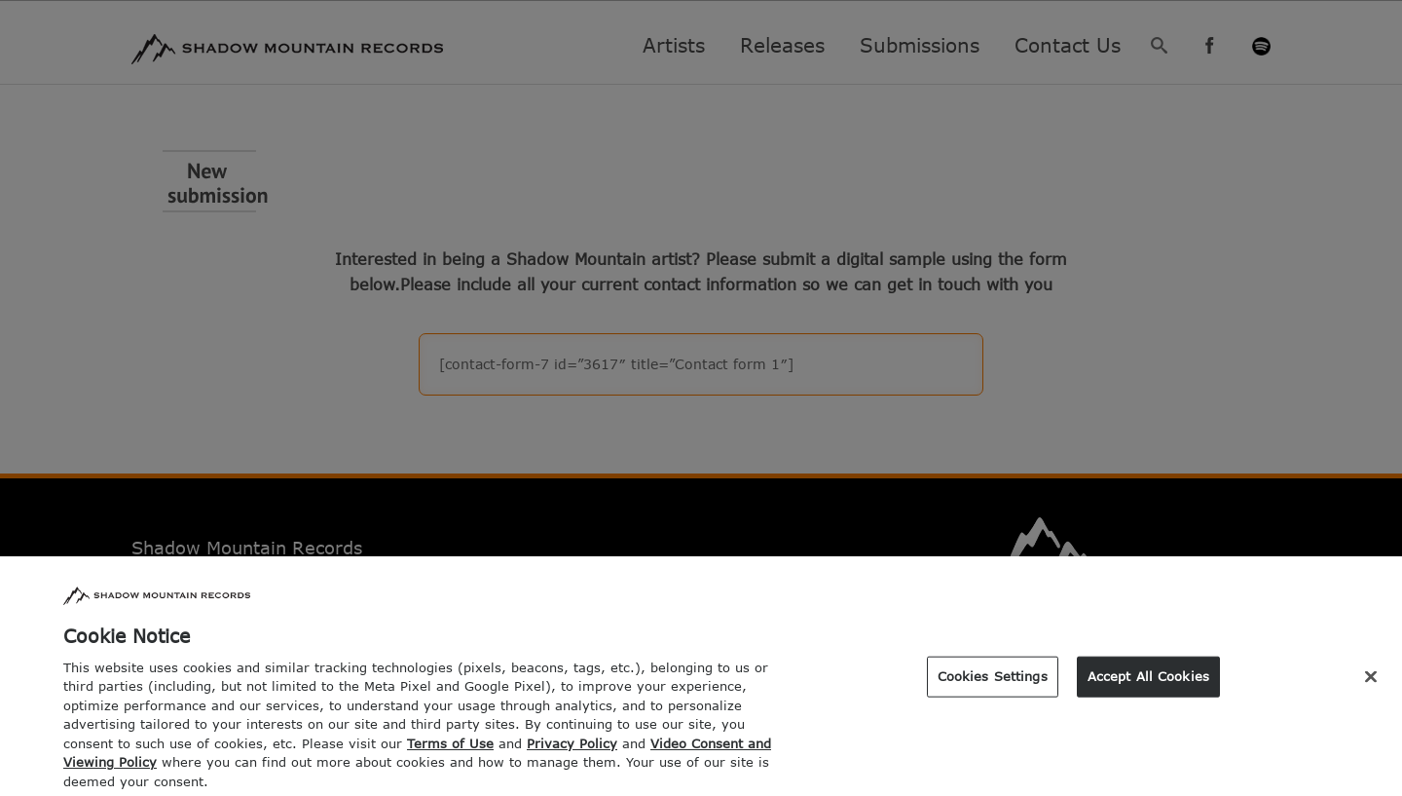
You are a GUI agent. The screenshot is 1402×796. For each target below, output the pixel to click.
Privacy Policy (572, 749)
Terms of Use (450, 749)
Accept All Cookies (1148, 682)
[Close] (1370, 683)
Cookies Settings (993, 682)
